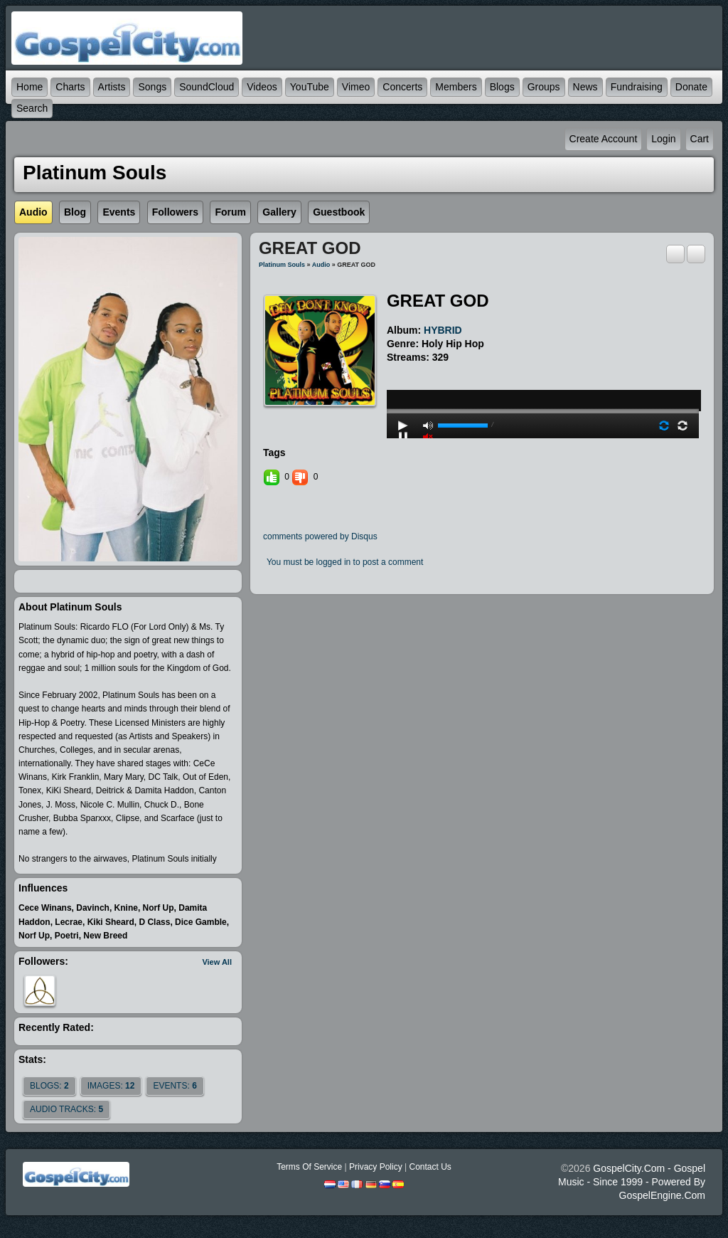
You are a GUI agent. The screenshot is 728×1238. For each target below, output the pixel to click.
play (542, 372)
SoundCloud (206, 86)
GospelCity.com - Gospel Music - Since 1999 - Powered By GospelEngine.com (631, 1182)
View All (217, 962)
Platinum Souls (282, 264)
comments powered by (320, 536)
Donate (691, 86)
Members (455, 86)
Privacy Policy (375, 1167)
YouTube (309, 86)
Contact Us (430, 1167)
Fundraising (637, 86)
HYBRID (443, 330)
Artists (112, 86)
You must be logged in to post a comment (345, 562)
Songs (152, 86)
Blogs (502, 86)
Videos (262, 86)
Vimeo (356, 86)
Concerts (402, 86)
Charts (70, 86)
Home (29, 86)
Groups (544, 86)
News (585, 86)
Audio (321, 264)
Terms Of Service (309, 1167)
